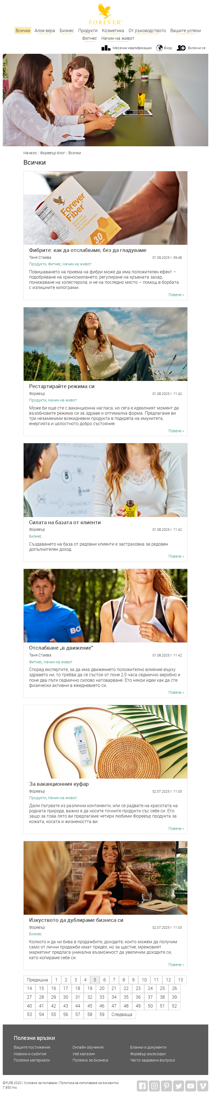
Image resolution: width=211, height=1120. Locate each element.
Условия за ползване (40, 1083)
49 (138, 1006)
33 (101, 997)
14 (29, 988)
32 (89, 997)
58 (89, 1014)
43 (65, 1006)
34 (114, 997)
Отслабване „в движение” (61, 647)
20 (101, 988)
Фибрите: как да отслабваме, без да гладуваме (87, 249)
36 (138, 997)
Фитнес (89, 38)
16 (53, 988)
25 (162, 988)
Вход (168, 47)
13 (180, 980)
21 (114, 988)
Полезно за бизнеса (90, 1060)
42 (53, 1006)
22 (126, 988)
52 (174, 1006)
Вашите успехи (185, 30)
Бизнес (67, 30)
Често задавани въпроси (152, 1060)
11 (156, 980)
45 (89, 1006)
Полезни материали (32, 1060)
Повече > (176, 295)
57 (77, 1014)
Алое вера (45, 30)
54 (41, 1014)
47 (114, 1006)
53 (29, 1014)
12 (168, 980)
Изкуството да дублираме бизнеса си (76, 919)
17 (65, 988)
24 (150, 988)
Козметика (113, 30)
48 (126, 1006)
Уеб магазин (84, 1054)
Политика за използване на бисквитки (89, 1083)
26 (174, 988)
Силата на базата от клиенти (65, 522)
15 (41, 988)
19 (89, 988)
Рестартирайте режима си (62, 386)
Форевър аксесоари (148, 1054)
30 (65, 997)
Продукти (88, 30)
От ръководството (147, 30)
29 (53, 997)
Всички (23, 30)
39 (174, 997)
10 (144, 980)
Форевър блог (52, 153)
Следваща (122, 1014)
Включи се (197, 47)
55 (53, 1014)
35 (126, 997)
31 (77, 997)
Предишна (37, 980)
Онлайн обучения (88, 1047)
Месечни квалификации (132, 47)
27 (29, 997)
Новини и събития (30, 1054)
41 (41, 1006)
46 (101, 1006)
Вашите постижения (32, 1047)
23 (138, 988)
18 (77, 988)
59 (101, 1014)
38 (162, 997)
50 (150, 1006)
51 (162, 1006)
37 (150, 997)
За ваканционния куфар (59, 783)
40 (29, 1006)
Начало (30, 153)
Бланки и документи (148, 1047)
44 (77, 1006)
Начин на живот (117, 38)
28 (41, 997)
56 (65, 1014)
